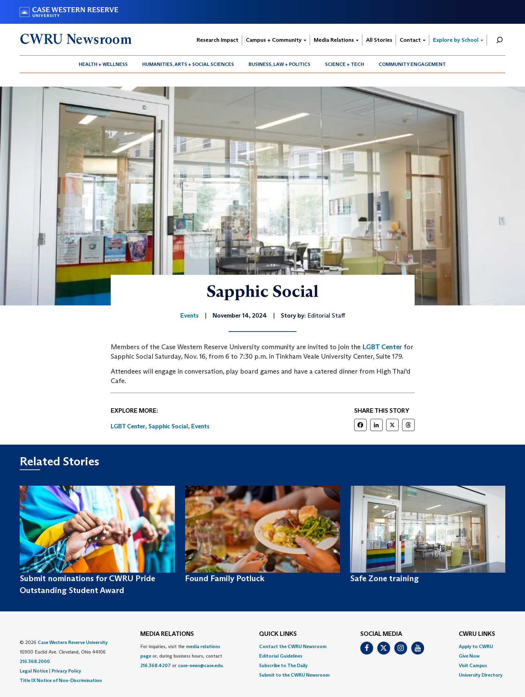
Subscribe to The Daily (283, 665)
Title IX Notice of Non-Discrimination (61, 680)
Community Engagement (412, 64)
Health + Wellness (103, 64)
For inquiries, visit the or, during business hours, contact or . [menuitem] (182, 655)
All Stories (379, 40)
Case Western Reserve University (73, 642)
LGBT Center (382, 347)
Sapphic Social (168, 426)
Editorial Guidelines (280, 656)
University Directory (481, 675)
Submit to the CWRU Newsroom (294, 675)
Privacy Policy (66, 671)
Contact (413, 40)
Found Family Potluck (225, 578)
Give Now (469, 656)
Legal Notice (34, 671)
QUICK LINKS (278, 634)
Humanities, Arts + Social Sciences (188, 64)
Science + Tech (344, 64)
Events (200, 426)
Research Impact (217, 40)
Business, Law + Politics (279, 64)
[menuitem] (103, 64)
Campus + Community (276, 40)
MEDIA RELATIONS (167, 634)
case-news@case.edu (200, 665)
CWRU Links (477, 634)
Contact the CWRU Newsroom (293, 646)
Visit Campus (473, 665)
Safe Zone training (384, 578)
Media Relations (336, 40)
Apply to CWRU (476, 646)
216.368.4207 (155, 665)
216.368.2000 (35, 661)
